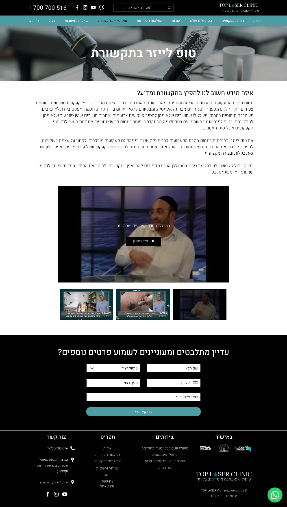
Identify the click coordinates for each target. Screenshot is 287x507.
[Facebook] (77, 7)
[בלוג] (108, 475)
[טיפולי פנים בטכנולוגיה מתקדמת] (165, 448)
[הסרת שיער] (165, 468)
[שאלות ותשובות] (108, 468)
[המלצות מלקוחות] (108, 455)
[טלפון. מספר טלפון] (169, 383)
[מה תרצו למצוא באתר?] (144, 8)
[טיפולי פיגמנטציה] (165, 455)
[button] (201, 20)
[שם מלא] (174, 368)
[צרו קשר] (108, 481)
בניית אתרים (219, 496)
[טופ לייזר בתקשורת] (108, 461)
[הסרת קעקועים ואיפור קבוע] (165, 461)
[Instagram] (85, 7)
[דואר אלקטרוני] (144, 397)
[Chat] (275, 495)
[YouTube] (93, 7)
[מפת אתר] (107, 486)
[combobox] (113, 368)
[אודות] (108, 448)
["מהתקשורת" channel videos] (143, 307)
